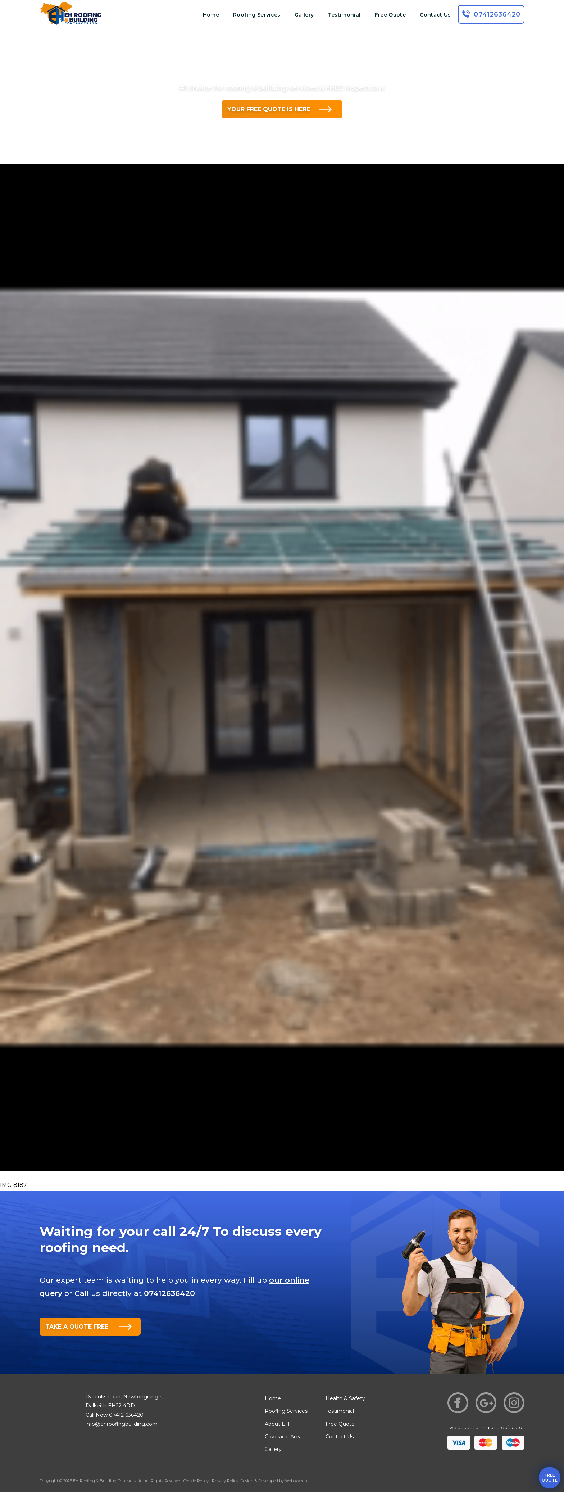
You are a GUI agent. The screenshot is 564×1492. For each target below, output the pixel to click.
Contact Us (435, 15)
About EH (277, 1424)
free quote (550, 1478)
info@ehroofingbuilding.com (122, 1424)
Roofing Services (257, 15)
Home (211, 15)
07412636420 (497, 14)
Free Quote (390, 15)
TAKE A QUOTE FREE (76, 1326)
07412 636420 (126, 1415)
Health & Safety (345, 1398)
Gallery (304, 15)
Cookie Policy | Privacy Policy (210, 1480)
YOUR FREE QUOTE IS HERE (268, 109)
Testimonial (344, 15)
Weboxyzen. (296, 1480)
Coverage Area (283, 1436)
